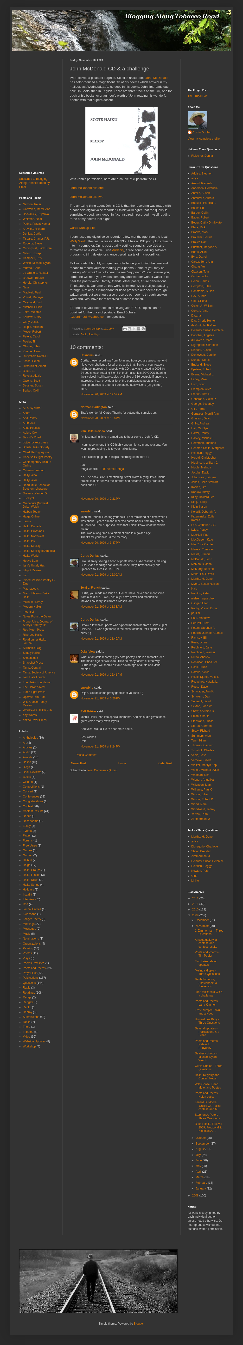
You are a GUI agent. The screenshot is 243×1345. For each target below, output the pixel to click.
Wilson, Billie (199, 794)
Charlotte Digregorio (36, 452)
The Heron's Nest (34, 687)
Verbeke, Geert (201, 760)
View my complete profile (204, 138)
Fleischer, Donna (202, 155)
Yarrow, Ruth (199, 814)
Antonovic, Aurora (202, 198)
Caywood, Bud (32, 302)
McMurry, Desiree (202, 569)
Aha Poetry (30, 418)
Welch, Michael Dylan (37, 263)
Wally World (78, 241)
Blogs (26, 767)
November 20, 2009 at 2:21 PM (100, 498)
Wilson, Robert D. (202, 799)
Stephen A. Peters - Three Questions (207, 1116)
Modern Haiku (32, 606)
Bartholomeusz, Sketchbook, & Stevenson (206, 983)
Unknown (87, 355)
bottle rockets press (35, 442)
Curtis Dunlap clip (82, 228)
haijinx (27, 521)
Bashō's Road (32, 437)
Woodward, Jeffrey (203, 809)
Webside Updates (34, 1041)
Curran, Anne (199, 310)
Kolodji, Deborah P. (203, 511)
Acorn (26, 413)
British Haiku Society (36, 447)
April (199, 1171)
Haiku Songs (31, 884)
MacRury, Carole (202, 544)
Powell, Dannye (33, 297)
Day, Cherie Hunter (203, 320)
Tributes (28, 1032)
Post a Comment (86, 755)
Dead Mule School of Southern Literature (36, 486)
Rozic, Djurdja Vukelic (205, 677)
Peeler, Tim (30, 341)
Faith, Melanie (32, 312)
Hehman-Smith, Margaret (207, 448)
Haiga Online (31, 516)
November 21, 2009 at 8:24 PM (100, 746)
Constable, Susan (202, 291)
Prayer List (30, 973)
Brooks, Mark (199, 232)
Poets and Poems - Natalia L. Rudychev (207, 1044)
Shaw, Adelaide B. (203, 711)
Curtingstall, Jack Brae (37, 248)
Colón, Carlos (200, 281)
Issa (25, 904)
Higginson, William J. (204, 462)
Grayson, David (201, 418)
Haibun (27, 860)
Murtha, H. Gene (202, 578)
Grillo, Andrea (200, 423)
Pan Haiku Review (93, 431)
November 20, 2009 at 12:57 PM (101, 394)
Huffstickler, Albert (34, 366)
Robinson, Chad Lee (204, 662)
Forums (28, 840)
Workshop (29, 1046)
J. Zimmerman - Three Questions (209, 932)
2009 (195, 915)
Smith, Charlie (200, 716)
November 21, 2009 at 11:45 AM (101, 638)
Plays (26, 958)
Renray (27, 1012)
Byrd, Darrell (199, 256)
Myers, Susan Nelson (205, 583)
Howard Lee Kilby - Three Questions (207, 1021)
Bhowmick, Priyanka (36, 214)
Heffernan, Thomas (203, 443)
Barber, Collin (31, 390)
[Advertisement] (33, 69)
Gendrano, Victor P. (203, 399)
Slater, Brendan (201, 851)
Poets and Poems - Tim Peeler (207, 954)
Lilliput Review (32, 570)
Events (27, 831)
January (201, 1188)
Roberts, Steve (32, 243)
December (203, 920)
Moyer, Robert (32, 331)
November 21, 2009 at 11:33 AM (101, 606)
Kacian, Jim (198, 487)
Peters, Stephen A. (203, 627)
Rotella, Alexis (32, 375)
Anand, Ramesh (201, 183)
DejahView (88, 651)
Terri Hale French (34, 677)
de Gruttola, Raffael (35, 272)
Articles (27, 747)
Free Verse (30, 845)
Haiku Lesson (31, 875)
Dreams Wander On (35, 493)
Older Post (165, 763)
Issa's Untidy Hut (34, 565)
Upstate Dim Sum (34, 697)
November (203, 926)
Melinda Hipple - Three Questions (207, 972)
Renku (27, 1007)
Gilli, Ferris (198, 409)
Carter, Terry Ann (202, 261)
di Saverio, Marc (201, 340)
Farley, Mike (199, 379)
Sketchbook (30, 658)
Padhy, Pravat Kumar (36, 223)
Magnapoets (31, 588)
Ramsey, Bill (199, 637)
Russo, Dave (199, 686)
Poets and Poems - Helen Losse (207, 1094)
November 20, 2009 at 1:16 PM (100, 418)
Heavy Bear (30, 560)
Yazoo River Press (34, 720)
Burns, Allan (199, 252)
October (201, 1138)
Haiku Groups (31, 870)
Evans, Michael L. (202, 374)
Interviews (29, 899)
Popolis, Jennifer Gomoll (207, 633)
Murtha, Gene (31, 268)
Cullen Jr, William (202, 305)
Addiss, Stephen (201, 173)
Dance (27, 816)
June (199, 1160)
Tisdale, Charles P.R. (36, 238)
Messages (29, 928)
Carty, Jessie (31, 322)
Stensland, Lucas (202, 721)
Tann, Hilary (198, 740)
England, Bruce (201, 364)
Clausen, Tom (200, 271)
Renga (27, 997)
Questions (29, 982)
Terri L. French (91, 587)
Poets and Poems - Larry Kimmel (207, 1002)
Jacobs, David (200, 472)
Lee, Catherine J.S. (203, 525)
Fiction (27, 835)
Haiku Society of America (39, 551)
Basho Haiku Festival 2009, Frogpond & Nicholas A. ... (208, 1127)
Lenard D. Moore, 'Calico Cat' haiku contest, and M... (208, 1106)
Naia (26, 287)
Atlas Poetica (31, 428)
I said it (27, 894)
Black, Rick (198, 227)
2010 (195, 909)
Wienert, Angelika (202, 779)
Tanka (27, 1022)
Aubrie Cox (30, 432)
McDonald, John (201, 559)
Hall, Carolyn (199, 428)
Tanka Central (32, 667)
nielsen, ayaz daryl (203, 598)
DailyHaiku (30, 480)
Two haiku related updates (206, 963)
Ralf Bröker (88, 711)
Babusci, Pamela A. (203, 203)
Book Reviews (32, 772)
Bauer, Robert (200, 217)
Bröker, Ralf (198, 242)
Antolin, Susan (200, 193)
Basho (27, 762)
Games (27, 850)
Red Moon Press (33, 629)
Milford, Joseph (32, 253)
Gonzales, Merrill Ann (36, 209)
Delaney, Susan (33, 385)
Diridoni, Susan (201, 350)
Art (24, 742)
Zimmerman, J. (201, 819)
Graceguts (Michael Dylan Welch (35, 505)
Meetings (29, 924)
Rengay (28, 1002)
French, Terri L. (201, 394)
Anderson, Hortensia (204, 188)
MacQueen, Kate (202, 539)
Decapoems (30, 821)
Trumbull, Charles (202, 750)
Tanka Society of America (39, 672)
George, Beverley (202, 403)
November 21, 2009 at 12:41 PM (101, 674)
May (199, 1166)
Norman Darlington (94, 407)
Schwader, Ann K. (202, 691)
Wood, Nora (199, 804)
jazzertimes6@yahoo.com (88, 316)
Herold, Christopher (35, 282)
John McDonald (157, 78)
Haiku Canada (32, 526)
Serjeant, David (201, 701)
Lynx (26, 575)
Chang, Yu (198, 266)
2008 (195, 1195)
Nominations (31, 938)
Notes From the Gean (37, 616)
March (200, 1177)
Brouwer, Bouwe (33, 278)
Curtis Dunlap (90, 555)
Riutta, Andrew (200, 657)
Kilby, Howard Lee (203, 497)
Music (26, 933)
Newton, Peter (32, 204)
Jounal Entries (32, 909)
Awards (27, 757)
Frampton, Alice (201, 389)
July (199, 1155)
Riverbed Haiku (33, 634)
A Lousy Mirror (32, 408)
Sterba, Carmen (201, 726)
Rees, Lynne (199, 642)
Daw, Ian (197, 315)
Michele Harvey (33, 602)
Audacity (118, 250)
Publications (30, 977)
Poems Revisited (34, 963)
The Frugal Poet (198, 96)
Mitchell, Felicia (33, 307)
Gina (194, 876)
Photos (27, 953)
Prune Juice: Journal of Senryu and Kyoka (37, 623)
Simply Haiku (31, 652)
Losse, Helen (31, 361)
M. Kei (195, 880)
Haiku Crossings (33, 531)
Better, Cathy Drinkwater (207, 222)
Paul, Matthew (200, 618)
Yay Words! (30, 715)
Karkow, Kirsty (32, 317)
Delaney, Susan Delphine (207, 330)
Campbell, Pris (32, 258)
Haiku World (30, 555)
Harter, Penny (200, 433)
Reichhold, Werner (203, 652)
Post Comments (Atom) (102, 770)
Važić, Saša (198, 755)
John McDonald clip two (86, 197)
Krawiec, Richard (34, 228)
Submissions (31, 1017)
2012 (195, 898)
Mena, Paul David (202, 574)
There (26, 1026)
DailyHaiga (30, 475)
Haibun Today (31, 511)
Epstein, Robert (201, 369)
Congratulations (33, 801)
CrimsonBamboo (33, 470)
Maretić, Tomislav (202, 549)
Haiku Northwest (33, 536)
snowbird (87, 511)
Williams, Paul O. (202, 789)
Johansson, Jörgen (203, 477)
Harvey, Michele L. (203, 438)
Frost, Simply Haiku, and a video (208, 1012)
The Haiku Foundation (37, 682)
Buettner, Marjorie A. (204, 247)
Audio (84, 334)
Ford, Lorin (198, 384)
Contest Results (33, 811)
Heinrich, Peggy (201, 453)
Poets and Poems (34, 968)
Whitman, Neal (32, 219)
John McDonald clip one (87, 188)
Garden (27, 855)
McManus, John (201, 564)
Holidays (28, 889)
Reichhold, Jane (201, 647)
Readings (94, 334)
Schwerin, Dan (200, 696)
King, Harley (199, 502)
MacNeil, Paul (32, 292)
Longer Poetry (32, 919)
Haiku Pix (29, 541)
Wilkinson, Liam (201, 784)
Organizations (32, 943)
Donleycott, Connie (203, 354)
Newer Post (78, 763)
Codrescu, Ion (200, 276)
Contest (28, 806)
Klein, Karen (199, 506)
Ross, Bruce (199, 667)
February (202, 1182)
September (203, 1143)
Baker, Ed (29, 371)
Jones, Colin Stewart (204, 482)
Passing (28, 948)
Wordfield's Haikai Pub (37, 710)
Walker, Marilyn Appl (204, 765)
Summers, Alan (201, 735)
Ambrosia (29, 422)
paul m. (196, 613)
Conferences (31, 796)
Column (28, 782)
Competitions (31, 786)
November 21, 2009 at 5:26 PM (100, 698)
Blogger (139, 1323)
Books (27, 776)
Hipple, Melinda (33, 327)
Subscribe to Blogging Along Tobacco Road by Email (34, 183)
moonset (28, 611)
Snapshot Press (33, 662)
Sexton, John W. (201, 706)
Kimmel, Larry (32, 351)
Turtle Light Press (34, 692)
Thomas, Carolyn (202, 745)
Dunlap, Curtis (32, 233)
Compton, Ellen (201, 286)
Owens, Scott (31, 380)
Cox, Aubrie (198, 296)
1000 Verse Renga (112, 469)
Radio (26, 987)
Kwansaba (29, 914)
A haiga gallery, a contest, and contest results (206, 943)
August (200, 1149)
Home (122, 763)
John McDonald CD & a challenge (209, 993)
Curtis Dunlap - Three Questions (209, 1067)
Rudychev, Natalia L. (36, 356)
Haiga (26, 865)
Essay (27, 826)
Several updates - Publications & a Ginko (207, 1032)
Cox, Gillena (199, 301)
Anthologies (30, 737)
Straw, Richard (200, 730)
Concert (28, 791)
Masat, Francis (200, 554)
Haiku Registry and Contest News (207, 1076)
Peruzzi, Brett (200, 623)
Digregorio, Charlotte (204, 345)
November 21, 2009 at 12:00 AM (101, 574)
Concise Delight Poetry (37, 457)
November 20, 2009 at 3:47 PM (100, 542)
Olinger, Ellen (31, 346)
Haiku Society (31, 546)
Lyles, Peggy (199, 529)
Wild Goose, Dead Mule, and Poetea (208, 1086)
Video (26, 1036)
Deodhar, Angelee (202, 335)
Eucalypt (28, 498)
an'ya (194, 178)
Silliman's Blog (32, 648)
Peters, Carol (31, 336)
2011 (195, 904)
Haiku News (30, 880)
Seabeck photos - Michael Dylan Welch (206, 1057)
